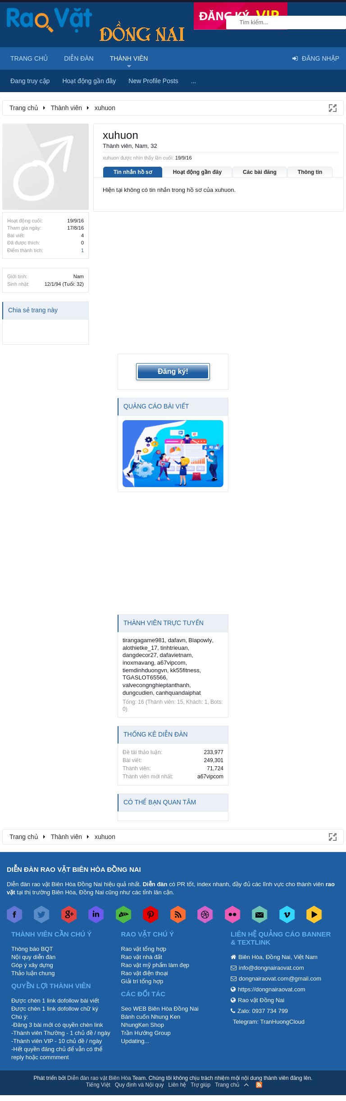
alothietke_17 (140, 632)
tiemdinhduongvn (145, 654)
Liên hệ (177, 1069)
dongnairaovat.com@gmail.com (280, 962)
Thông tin (310, 172)
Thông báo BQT (32, 933)
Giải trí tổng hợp (142, 965)
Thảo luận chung (33, 957)
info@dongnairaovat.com (271, 952)
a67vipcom (171, 647)
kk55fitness (185, 654)
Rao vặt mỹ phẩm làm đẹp (155, 949)
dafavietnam (176, 639)
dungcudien (138, 677)
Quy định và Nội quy (139, 1069)
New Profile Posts (153, 80)
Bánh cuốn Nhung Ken (151, 1001)
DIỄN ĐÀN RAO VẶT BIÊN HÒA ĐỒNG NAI (74, 853)
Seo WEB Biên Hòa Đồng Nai (160, 993)
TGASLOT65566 (144, 662)
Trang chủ (29, 58)
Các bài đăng (260, 172)
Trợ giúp (200, 1069)
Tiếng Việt (98, 1069)
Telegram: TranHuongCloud (269, 1006)
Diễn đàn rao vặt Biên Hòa (99, 1062)
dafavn (177, 625)
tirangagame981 (144, 625)
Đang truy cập (30, 80)
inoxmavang (138, 647)
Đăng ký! (173, 356)
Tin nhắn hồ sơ (133, 172)
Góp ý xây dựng (32, 949)
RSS (259, 1069)
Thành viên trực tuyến (163, 607)
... (193, 80)
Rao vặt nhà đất (141, 941)
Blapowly (200, 625)
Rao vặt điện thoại (144, 957)
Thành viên (129, 58)
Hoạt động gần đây (197, 172)
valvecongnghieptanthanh (156, 669)
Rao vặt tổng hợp (143, 933)
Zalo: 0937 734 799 (262, 995)
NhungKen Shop (142, 1009)
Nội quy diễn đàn (33, 941)
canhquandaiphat (178, 677)
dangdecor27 (140, 639)
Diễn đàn (79, 58)
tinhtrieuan (174, 632)
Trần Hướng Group (146, 1017)
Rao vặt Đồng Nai (261, 984)
